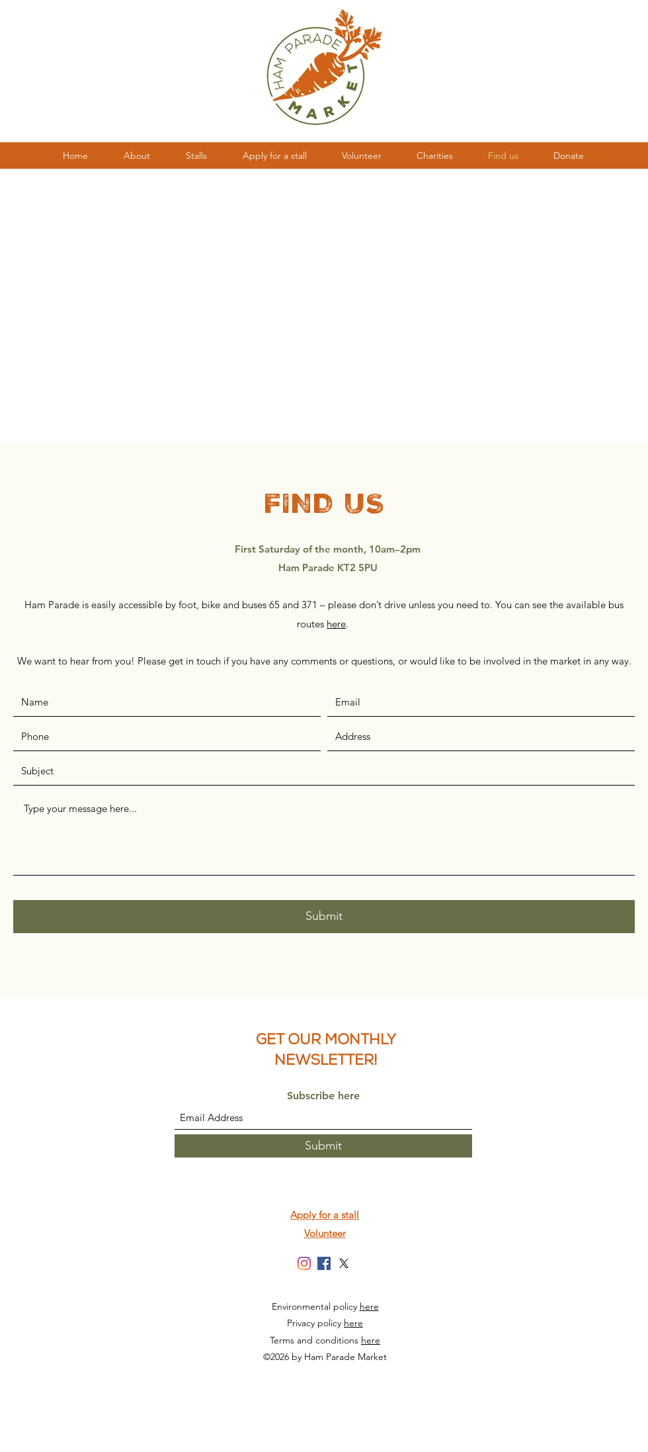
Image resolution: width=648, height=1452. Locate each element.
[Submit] (324, 916)
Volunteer (325, 1233)
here (369, 1306)
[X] (343, 1263)
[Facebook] (324, 1263)
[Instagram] (304, 1263)
